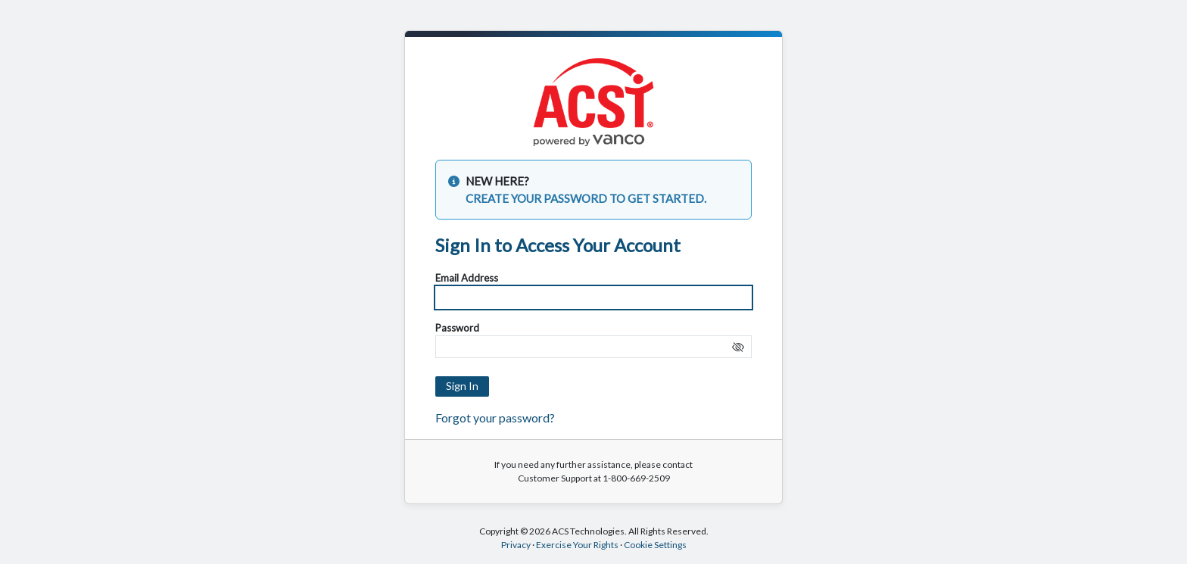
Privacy (516, 544)
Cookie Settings (655, 544)
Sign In (462, 385)
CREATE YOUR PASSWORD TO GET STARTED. (586, 198)
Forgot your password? (495, 417)
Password (457, 328)
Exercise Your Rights (577, 544)
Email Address (466, 278)
